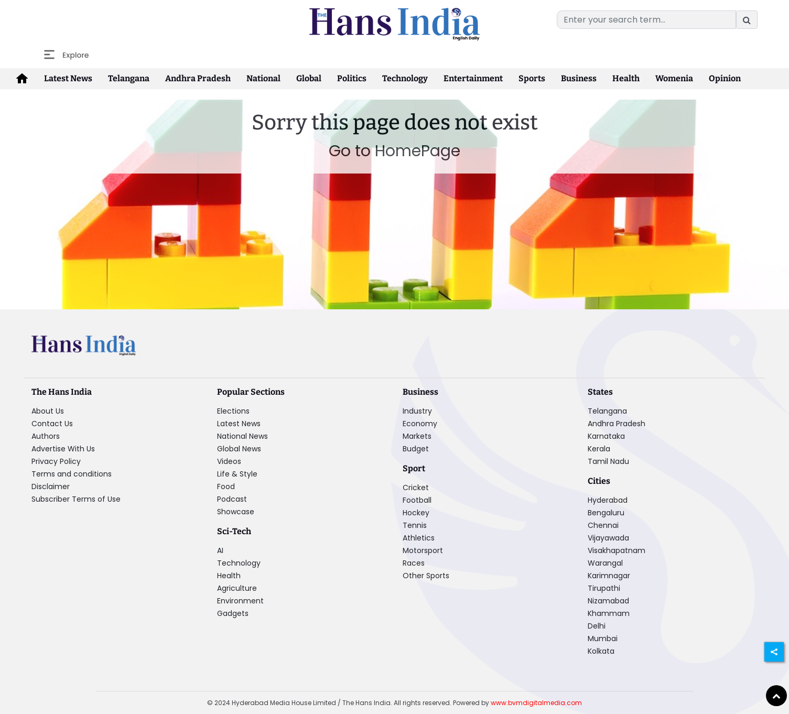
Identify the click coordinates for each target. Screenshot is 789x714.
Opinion (725, 78)
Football (417, 500)
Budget (416, 448)
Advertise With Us (63, 448)
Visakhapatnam (616, 550)
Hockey (416, 512)
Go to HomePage (394, 151)
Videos (229, 461)
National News (242, 436)
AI (220, 550)
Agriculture (237, 588)
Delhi (597, 626)
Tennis (415, 525)
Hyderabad (608, 500)
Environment (240, 600)
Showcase (235, 511)
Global (308, 78)
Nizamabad (608, 600)
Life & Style (237, 474)
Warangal (605, 563)
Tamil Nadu (608, 461)
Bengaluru (606, 512)
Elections (233, 411)
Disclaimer (50, 486)
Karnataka (606, 436)
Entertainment (473, 78)
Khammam (609, 613)
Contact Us (52, 423)
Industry (417, 411)
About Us (47, 411)
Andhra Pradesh (198, 78)
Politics (351, 78)
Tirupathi (604, 588)
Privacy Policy (56, 461)
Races (414, 563)
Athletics (419, 538)
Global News (239, 448)
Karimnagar (609, 575)
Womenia (674, 78)
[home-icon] (22, 78)
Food (226, 486)
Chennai (603, 525)
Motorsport (423, 550)
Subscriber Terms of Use (76, 499)
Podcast (232, 499)
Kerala (599, 448)
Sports (531, 78)
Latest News (68, 78)
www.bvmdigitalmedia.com (536, 702)
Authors (45, 436)
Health (626, 78)
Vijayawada (608, 538)
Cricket (416, 487)
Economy (420, 423)
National (263, 78)
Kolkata (601, 651)
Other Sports (426, 575)
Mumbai (603, 638)
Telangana (128, 78)
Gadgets (232, 613)
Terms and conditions (71, 474)
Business (579, 78)
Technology (405, 78)
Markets (417, 436)
